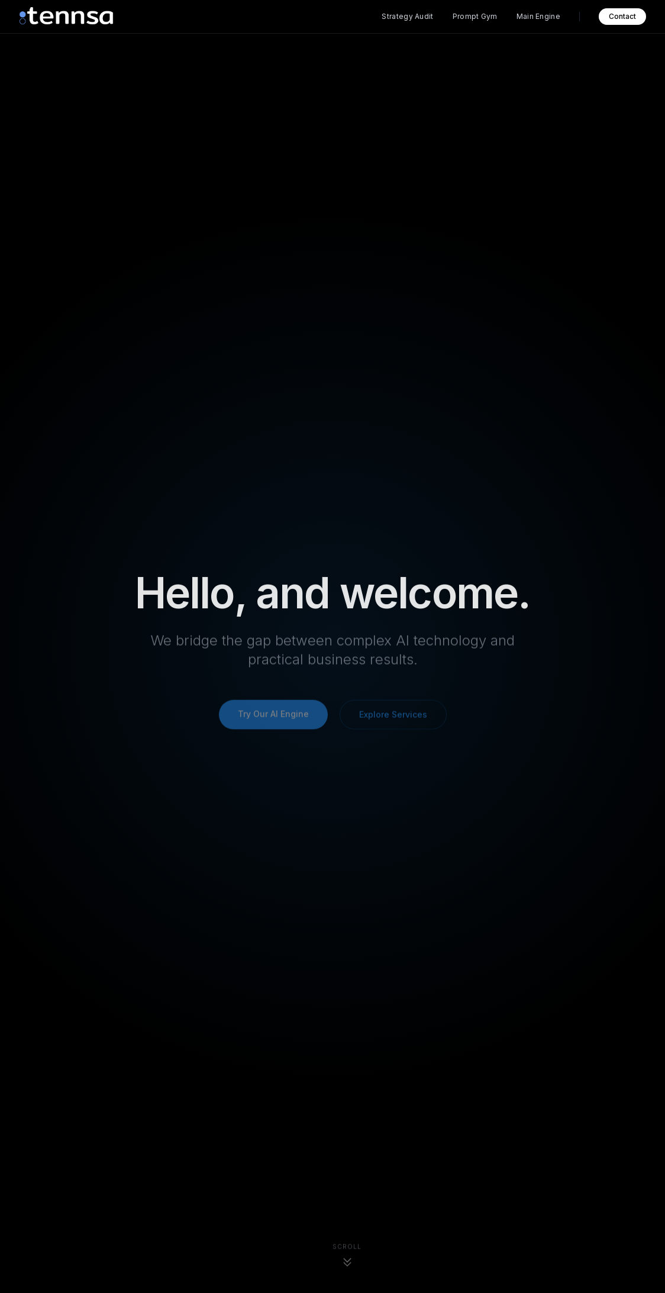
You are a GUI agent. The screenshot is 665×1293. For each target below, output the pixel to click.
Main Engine (538, 16)
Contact (622, 16)
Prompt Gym (475, 16)
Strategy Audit (407, 16)
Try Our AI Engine (273, 715)
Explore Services (393, 716)
